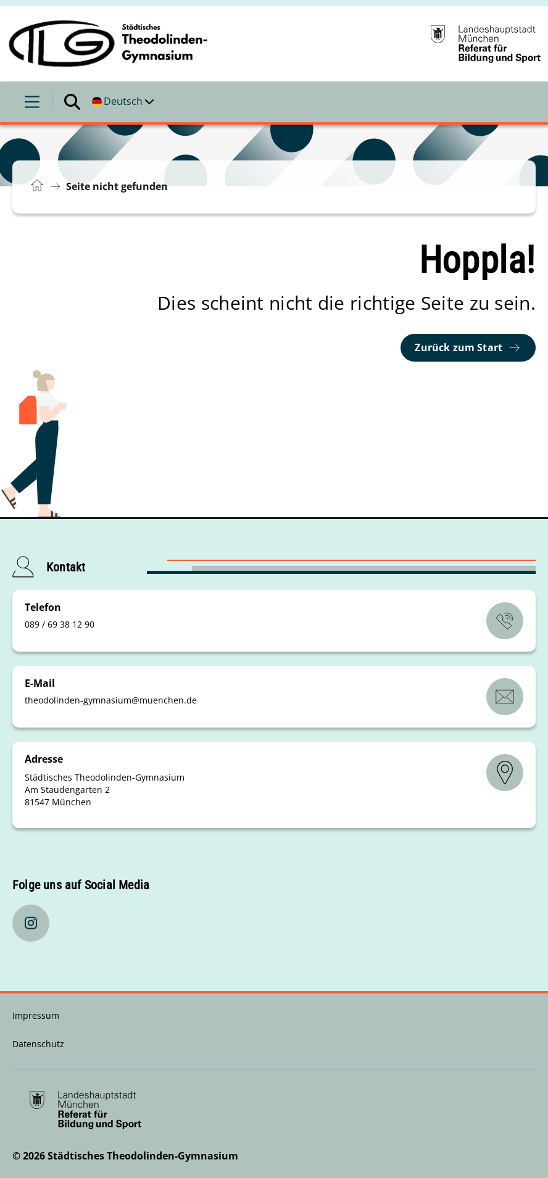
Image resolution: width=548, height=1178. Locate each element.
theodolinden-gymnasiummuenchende (111, 700)
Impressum (35, 1015)
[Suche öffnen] (72, 102)
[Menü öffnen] (32, 102)
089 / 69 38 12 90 (59, 624)
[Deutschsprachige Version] (123, 102)
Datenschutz (38, 1044)
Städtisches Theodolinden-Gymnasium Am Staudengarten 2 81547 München (105, 789)
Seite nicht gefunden (117, 186)
